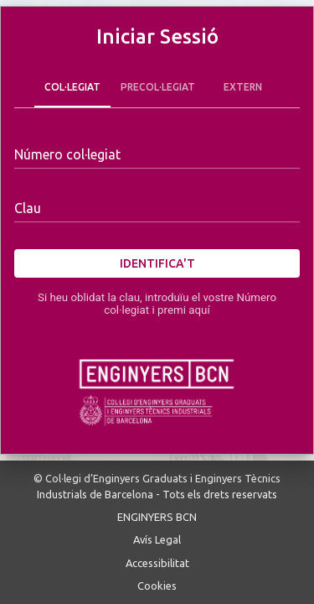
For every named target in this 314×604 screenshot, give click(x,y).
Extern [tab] (243, 87)
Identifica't (157, 264)
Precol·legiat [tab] (158, 87)
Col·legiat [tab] (72, 87)
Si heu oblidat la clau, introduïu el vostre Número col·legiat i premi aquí (157, 303)
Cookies (157, 585)
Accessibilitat (157, 563)
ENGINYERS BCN (157, 517)
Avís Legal (157, 539)
